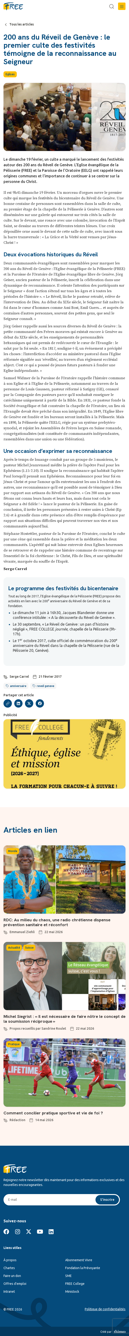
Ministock (72, 1291)
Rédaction (17, 1120)
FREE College (75, 1284)
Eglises (10, 74)
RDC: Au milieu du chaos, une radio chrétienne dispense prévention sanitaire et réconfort (56, 922)
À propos (10, 1260)
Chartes (9, 1268)
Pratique (14, 1044)
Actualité (14, 947)
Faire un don (12, 1276)
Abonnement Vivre (78, 1260)
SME (68, 1276)
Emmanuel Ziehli (22, 932)
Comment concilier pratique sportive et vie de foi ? (53, 1113)
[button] (122, 6)
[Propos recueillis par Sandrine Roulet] (5, 1028)
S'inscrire (107, 1199)
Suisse (29, 947)
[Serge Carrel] (5, 676)
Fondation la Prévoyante (82, 1268)
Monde (12, 851)
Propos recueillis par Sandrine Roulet (38, 1028)
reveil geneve (45, 685)
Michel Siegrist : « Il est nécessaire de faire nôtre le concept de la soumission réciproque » (64, 1019)
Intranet (9, 1291)
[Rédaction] (5, 1120)
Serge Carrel (19, 676)
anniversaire (18, 685)
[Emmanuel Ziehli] (5, 932)
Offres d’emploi (14, 1284)
